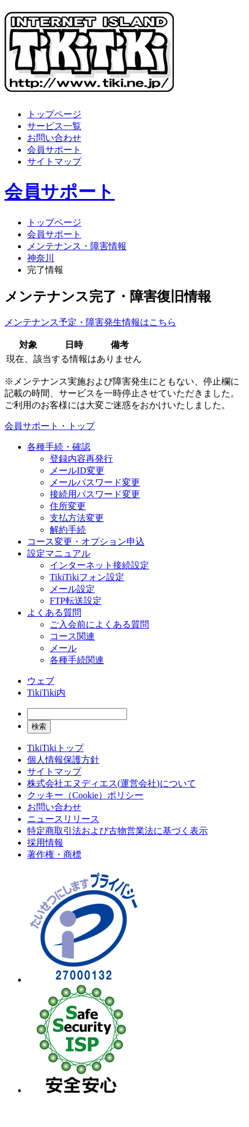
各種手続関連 (77, 660)
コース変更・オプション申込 (86, 541)
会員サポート (54, 149)
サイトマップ (54, 161)
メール (63, 648)
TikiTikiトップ (55, 748)
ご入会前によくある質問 (99, 624)
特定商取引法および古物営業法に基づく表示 (117, 831)
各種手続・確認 (58, 447)
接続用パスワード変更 (95, 494)
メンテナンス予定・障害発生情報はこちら (90, 322)
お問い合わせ (54, 138)
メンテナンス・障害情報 (76, 246)
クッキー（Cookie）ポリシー (85, 795)
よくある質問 (54, 612)
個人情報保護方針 (63, 759)
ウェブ (40, 681)
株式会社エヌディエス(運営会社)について (111, 783)
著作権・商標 (54, 854)
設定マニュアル (58, 553)
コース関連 (72, 636)
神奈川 (40, 258)
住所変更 (68, 506)
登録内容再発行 (81, 458)
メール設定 (72, 589)
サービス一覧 (54, 126)
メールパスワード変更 (95, 482)
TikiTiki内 (46, 692)
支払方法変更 (77, 518)
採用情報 (45, 842)
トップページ (54, 114)
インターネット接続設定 (99, 565)
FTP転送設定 (76, 601)
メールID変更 (77, 470)
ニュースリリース (63, 819)
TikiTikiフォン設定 (87, 577)
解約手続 (68, 529)
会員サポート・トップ (50, 426)
